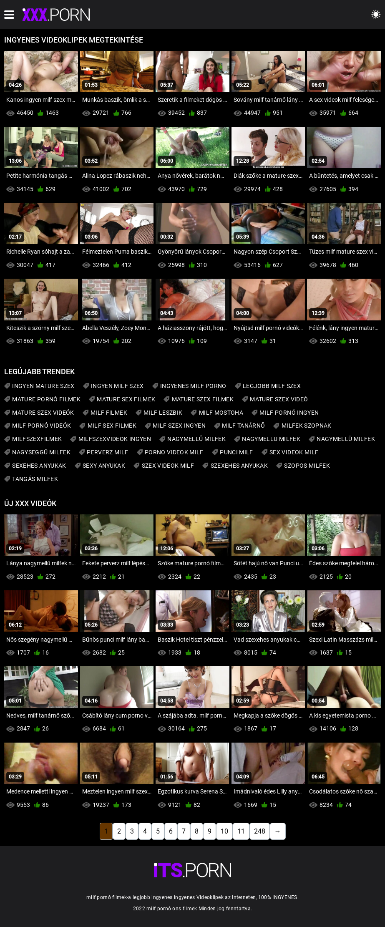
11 (241, 831)
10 (224, 831)
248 (259, 831)
